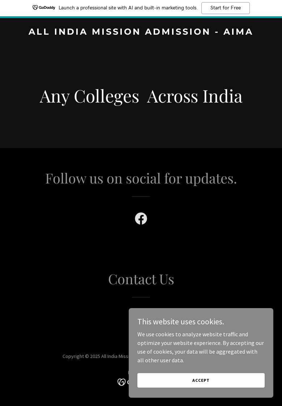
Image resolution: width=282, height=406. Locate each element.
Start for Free (225, 7)
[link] (141, 32)
